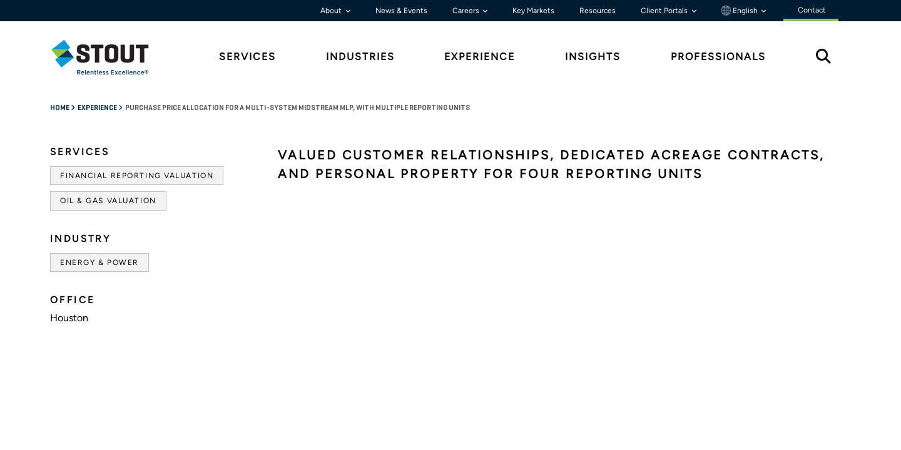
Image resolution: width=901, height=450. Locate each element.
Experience (98, 108)
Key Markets (533, 10)
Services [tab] (247, 56)
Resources (597, 10)
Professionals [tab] (718, 56)
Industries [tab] (360, 56)
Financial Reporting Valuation (136, 175)
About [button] (332, 10)
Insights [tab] (593, 56)
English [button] (740, 10)
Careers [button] (466, 10)
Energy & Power (99, 262)
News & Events (401, 10)
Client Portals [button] (665, 10)
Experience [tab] (479, 56)
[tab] (109, 57)
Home (60, 108)
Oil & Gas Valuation (108, 200)
